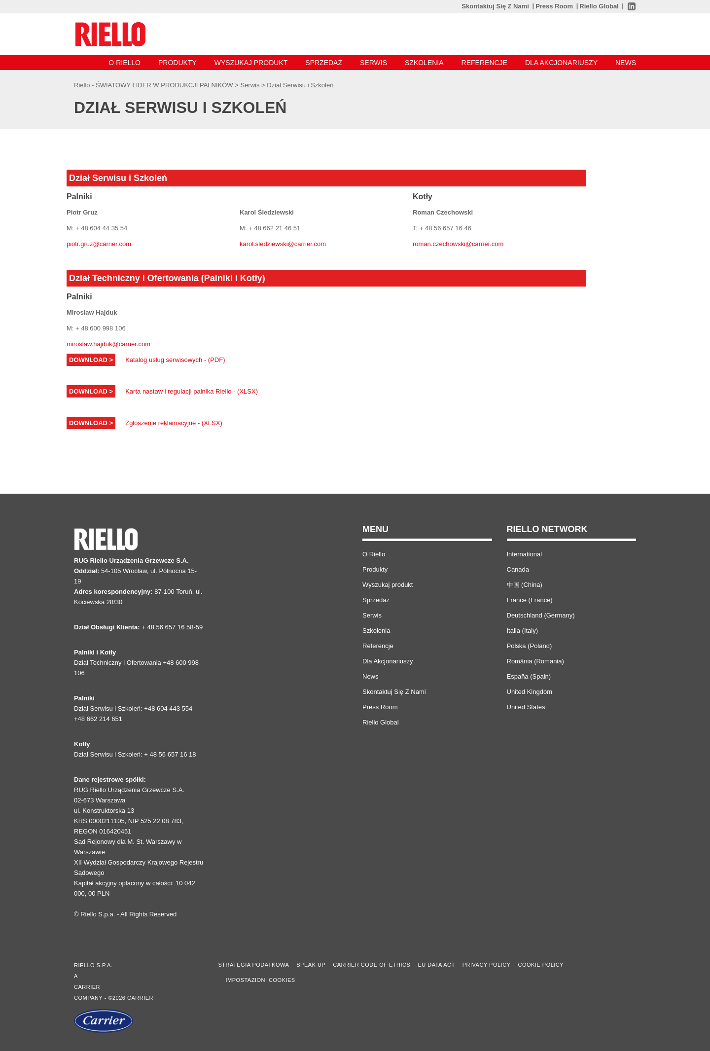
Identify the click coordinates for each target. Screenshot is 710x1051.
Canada (518, 569)
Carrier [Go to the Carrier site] (87, 987)
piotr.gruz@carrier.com (99, 244)
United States (526, 707)
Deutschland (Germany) (541, 615)
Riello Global (598, 6)
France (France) (530, 600)
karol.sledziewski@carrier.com (283, 244)
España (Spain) (529, 676)
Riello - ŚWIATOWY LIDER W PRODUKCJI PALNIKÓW (154, 85)
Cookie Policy (541, 965)
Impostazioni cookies (260, 980)
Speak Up (310, 965)
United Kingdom (530, 691)
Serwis (373, 63)
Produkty (177, 63)
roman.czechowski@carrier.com (458, 244)
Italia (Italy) (522, 630)
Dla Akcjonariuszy (561, 63)
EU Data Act (436, 965)
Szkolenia (424, 63)
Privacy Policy (486, 965)
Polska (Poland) (529, 646)
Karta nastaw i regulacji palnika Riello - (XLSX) (191, 391)
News (625, 63)
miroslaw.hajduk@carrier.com (108, 344)
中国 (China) (524, 584)
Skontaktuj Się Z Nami (495, 6)
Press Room (554, 6)
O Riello (124, 63)
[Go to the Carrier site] (139, 1021)
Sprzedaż (323, 63)
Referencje (484, 63)
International (524, 554)
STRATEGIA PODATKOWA (253, 965)
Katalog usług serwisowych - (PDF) (175, 359)
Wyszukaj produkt (251, 63)
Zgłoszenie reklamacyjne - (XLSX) (173, 423)
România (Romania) (535, 661)
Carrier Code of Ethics (371, 965)
